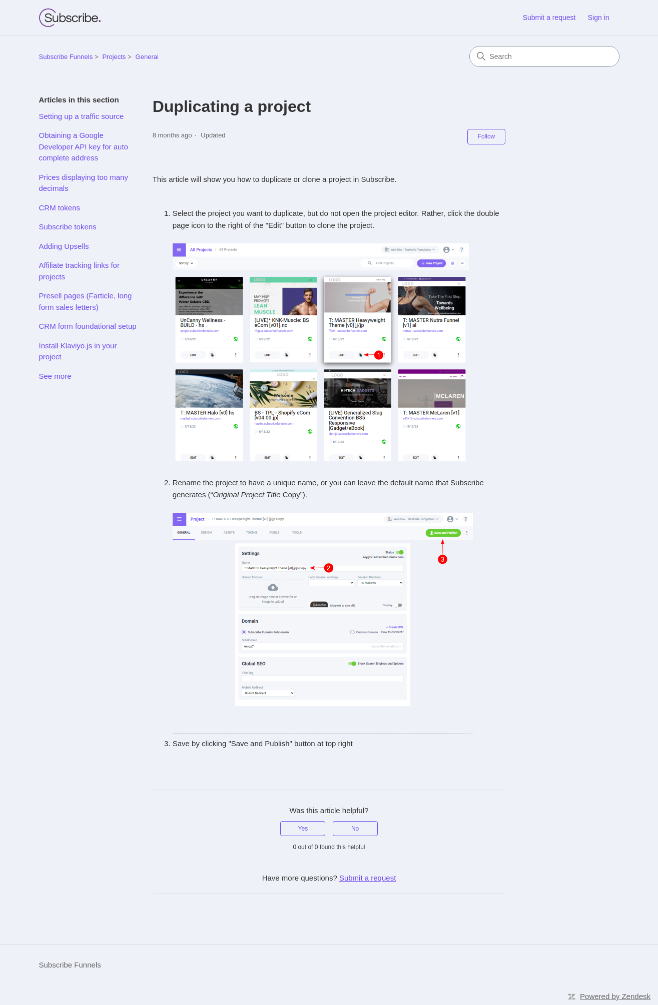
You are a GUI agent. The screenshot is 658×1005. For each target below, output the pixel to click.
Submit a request (549, 17)
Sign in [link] (598, 17)
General (147, 56)
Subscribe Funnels (66, 56)
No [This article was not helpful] (355, 828)
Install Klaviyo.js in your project (78, 351)
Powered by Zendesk (615, 996)
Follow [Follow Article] (486, 136)
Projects (114, 56)
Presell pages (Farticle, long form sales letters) (85, 301)
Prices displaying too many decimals (83, 183)
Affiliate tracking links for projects (79, 271)
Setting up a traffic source (81, 116)
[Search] (544, 56)
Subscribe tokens (68, 226)
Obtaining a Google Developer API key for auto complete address (83, 146)
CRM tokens (60, 207)
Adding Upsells (64, 246)
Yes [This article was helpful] (303, 828)
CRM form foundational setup (88, 326)
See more (55, 376)
